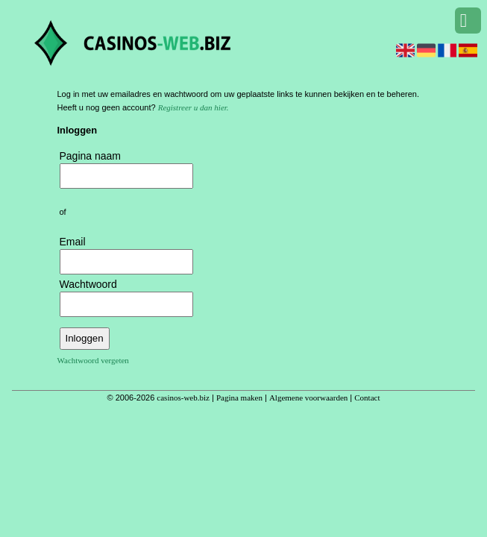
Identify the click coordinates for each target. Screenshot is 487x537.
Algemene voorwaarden (308, 397)
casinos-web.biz (183, 397)
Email (73, 242)
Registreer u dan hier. (193, 107)
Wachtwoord (88, 284)
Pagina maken (239, 397)
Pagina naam (91, 156)
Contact (367, 397)
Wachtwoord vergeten (93, 360)
